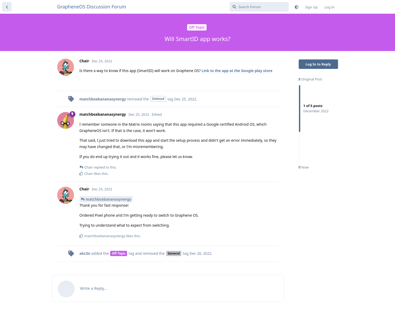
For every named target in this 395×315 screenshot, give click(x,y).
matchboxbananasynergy (108, 199)
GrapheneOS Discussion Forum (91, 6)
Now (303, 167)
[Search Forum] (259, 7)
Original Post (310, 79)
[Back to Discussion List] (7, 7)
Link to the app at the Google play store (237, 70)
